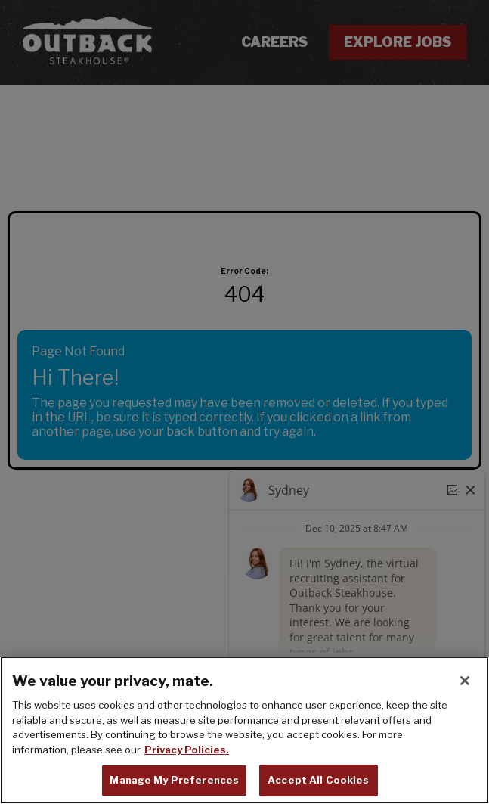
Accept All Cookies (318, 781)
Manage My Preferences (174, 781)
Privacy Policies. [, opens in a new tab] (186, 749)
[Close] (464, 681)
